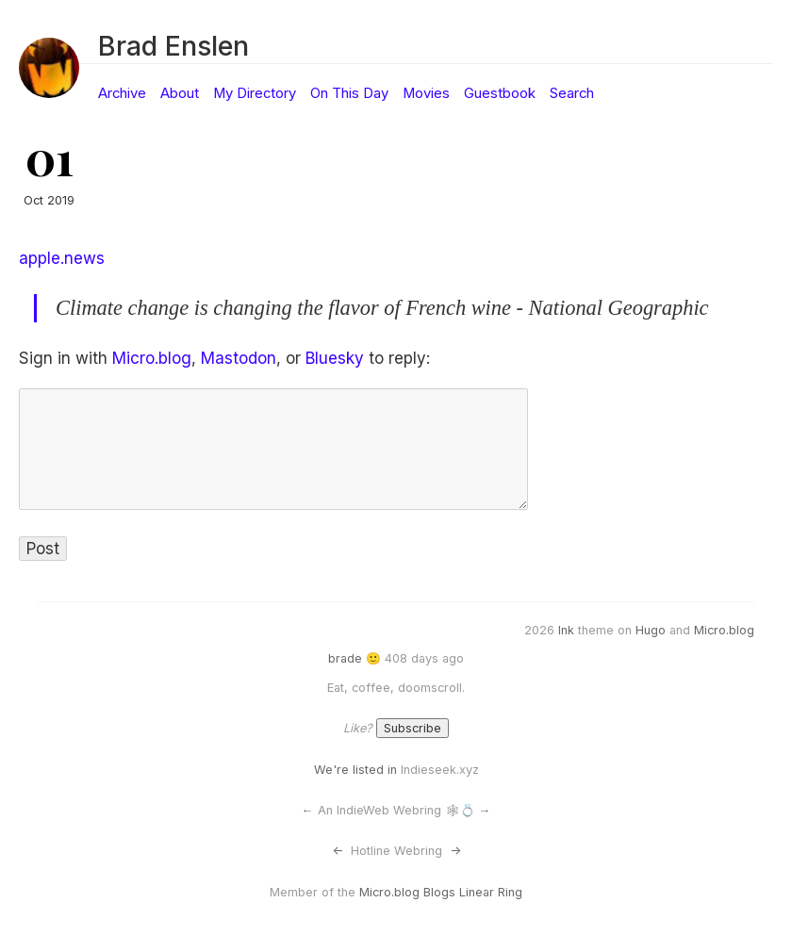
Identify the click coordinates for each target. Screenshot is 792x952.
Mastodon (238, 358)
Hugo (650, 630)
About (179, 93)
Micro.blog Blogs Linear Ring (440, 892)
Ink (566, 630)
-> (455, 851)
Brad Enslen (173, 45)
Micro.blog (151, 358)
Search (572, 93)
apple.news (62, 258)
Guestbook (500, 93)
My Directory (254, 93)
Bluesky (334, 358)
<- (337, 851)
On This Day (349, 93)
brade (345, 658)
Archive (122, 93)
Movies (426, 93)
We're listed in (355, 770)
